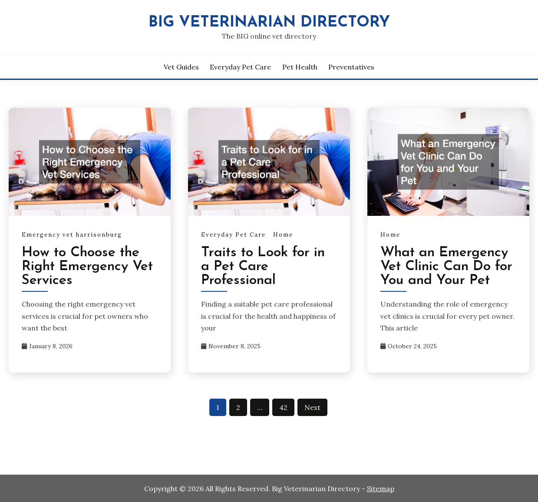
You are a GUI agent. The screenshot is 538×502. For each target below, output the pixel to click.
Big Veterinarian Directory (269, 22)
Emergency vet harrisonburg (72, 234)
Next (312, 407)
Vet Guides (181, 67)
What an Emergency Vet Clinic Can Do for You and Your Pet (446, 266)
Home (283, 234)
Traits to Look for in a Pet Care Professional (263, 266)
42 (283, 407)
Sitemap (380, 488)
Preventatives (351, 67)
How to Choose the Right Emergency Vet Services (87, 266)
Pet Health (299, 67)
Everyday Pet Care (240, 67)
